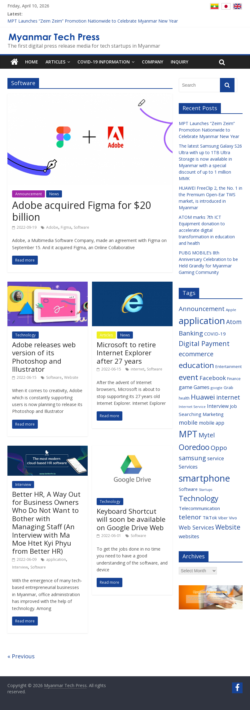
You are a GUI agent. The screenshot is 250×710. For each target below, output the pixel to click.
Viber (223, 518)
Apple (231, 309)
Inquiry (179, 62)
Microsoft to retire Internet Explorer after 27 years (126, 353)
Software (81, 227)
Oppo (219, 448)
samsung (192, 458)
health (184, 398)
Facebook (213, 378)
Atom (234, 322)
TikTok (210, 517)
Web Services (196, 527)
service (215, 458)
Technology (25, 335)
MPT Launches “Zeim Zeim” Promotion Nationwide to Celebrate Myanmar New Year (92, 21)
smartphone (204, 478)
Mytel (207, 435)
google (216, 387)
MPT (188, 434)
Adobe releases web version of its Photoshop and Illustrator (44, 357)
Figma (66, 227)
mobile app (211, 423)
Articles (55, 62)
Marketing (213, 414)
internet (137, 369)
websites (189, 536)
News (54, 194)
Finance (234, 378)
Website (71, 377)
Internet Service (192, 406)
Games (201, 387)
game (185, 387)
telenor (190, 517)
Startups (205, 489)
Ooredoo (194, 447)
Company (152, 62)
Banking (191, 333)
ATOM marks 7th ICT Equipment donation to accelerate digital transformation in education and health (207, 230)
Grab (228, 387)
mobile (188, 422)
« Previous (21, 656)
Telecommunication (199, 508)
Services (188, 466)
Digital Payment (204, 343)
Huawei (203, 396)
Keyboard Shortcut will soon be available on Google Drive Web (131, 519)
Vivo (233, 518)
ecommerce (196, 353)
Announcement (28, 194)
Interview (23, 484)
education (196, 365)
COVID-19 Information (103, 62)
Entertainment (228, 366)
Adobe (52, 227)
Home (31, 62)
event (188, 377)
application (56, 559)
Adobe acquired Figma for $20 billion (81, 210)
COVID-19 (215, 334)
